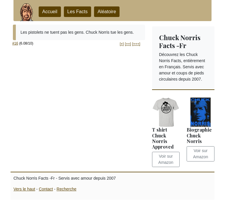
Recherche (66, 189)
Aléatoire (107, 11)
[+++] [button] (136, 44)
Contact (46, 189)
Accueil (49, 11)
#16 (15, 43)
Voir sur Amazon (165, 159)
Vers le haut (24, 189)
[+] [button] (122, 44)
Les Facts (77, 11)
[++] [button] (128, 44)
